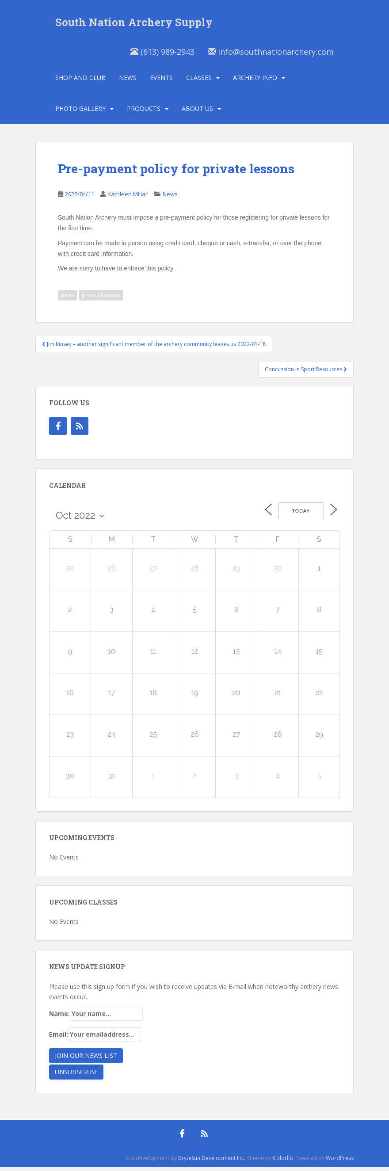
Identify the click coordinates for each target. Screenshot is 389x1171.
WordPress (340, 1162)
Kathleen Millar (127, 198)
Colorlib (283, 1162)
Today (299, 515)
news (67, 299)
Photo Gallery (80, 112)
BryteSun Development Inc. (211, 1162)
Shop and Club (80, 81)
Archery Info (255, 81)
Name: (96, 1018)
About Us (197, 112)
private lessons (101, 299)
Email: (95, 1038)
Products (143, 112)
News (128, 81)
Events (161, 81)
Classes (199, 81)
